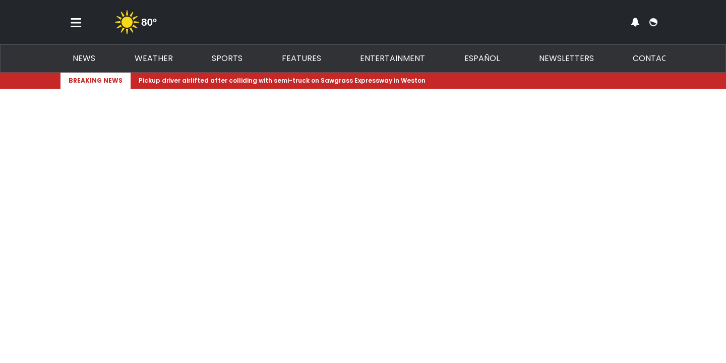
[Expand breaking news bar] (663, 81)
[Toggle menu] (76, 22)
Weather (154, 58)
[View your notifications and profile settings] (635, 22)
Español (482, 58)
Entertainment (392, 58)
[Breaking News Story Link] (396, 81)
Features (301, 58)
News (84, 58)
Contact (653, 58)
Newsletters (566, 58)
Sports (227, 58)
